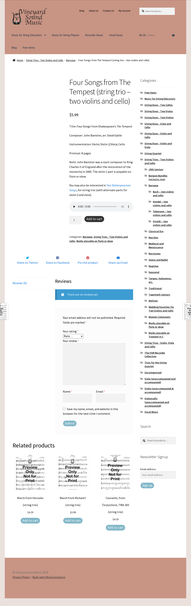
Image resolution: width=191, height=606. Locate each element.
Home (20, 60)
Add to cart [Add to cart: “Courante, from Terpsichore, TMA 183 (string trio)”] (115, 535)
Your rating (71, 339)
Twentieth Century (159, 294)
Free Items (28, 47)
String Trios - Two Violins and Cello (44, 60)
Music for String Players (65, 35)
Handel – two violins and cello (162, 203)
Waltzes (153, 300)
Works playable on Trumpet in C (159, 334)
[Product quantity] (75, 220)
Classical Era (156, 231)
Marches (153, 237)
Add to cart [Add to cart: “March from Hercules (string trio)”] (30, 528)
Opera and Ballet (158, 259)
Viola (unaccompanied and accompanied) (160, 380)
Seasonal (154, 272)
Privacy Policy (21, 585)
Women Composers (160, 317)
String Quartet (153, 153)
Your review (71, 348)
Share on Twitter (27, 270)
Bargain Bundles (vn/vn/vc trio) (158, 177)
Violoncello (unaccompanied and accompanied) (157, 402)
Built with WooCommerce (48, 585)
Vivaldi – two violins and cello (162, 223)
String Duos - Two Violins (159, 117)
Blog (14, 47)
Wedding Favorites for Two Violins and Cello (161, 308)
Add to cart (94, 219)
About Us (93, 11)
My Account (124, 11)
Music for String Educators (27, 35)
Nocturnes (155, 253)
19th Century (156, 169)
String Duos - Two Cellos (159, 105)
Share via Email (118, 270)
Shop (81, 11)
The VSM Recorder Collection (155, 354)
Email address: (148, 469)
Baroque (71, 60)
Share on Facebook (58, 270)
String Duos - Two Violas (159, 111)
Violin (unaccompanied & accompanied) (159, 390)
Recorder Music (94, 35)
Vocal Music (116, 35)
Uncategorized (153, 372)
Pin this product (88, 270)
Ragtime (153, 266)
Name (67, 399)
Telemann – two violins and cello (162, 213)
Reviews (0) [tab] (20, 291)
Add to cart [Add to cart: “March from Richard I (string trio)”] (73, 528)
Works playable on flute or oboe (94, 241)
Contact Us (108, 11)
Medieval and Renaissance (156, 245)
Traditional (155, 288)
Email (100, 399)
